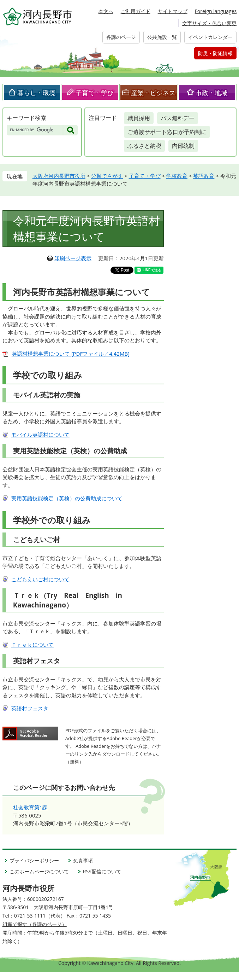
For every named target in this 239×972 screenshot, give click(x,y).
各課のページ (121, 37)
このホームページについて (39, 871)
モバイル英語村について (40, 434)
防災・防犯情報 (215, 53)
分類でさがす (107, 175)
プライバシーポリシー (34, 860)
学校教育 (176, 175)
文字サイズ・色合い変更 (209, 23)
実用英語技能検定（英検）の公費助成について (67, 498)
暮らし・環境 (36, 92)
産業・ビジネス (153, 92)
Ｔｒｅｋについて (32, 644)
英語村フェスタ (29, 708)
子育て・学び (95, 92)
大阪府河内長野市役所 (58, 175)
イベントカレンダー (210, 37)
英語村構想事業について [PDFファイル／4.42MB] (71, 353)
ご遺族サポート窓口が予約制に (167, 132)
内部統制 (183, 146)
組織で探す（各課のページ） (34, 924)
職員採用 (138, 118)
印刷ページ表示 (72, 258)
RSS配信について (102, 871)
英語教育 (203, 175)
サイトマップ (172, 11)
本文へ (105, 11)
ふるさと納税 (144, 146)
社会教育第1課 (30, 807)
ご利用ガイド (135, 11)
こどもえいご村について (40, 579)
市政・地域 (211, 92)
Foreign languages (216, 11)
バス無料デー (178, 118)
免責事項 (83, 860)
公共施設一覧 (162, 37)
